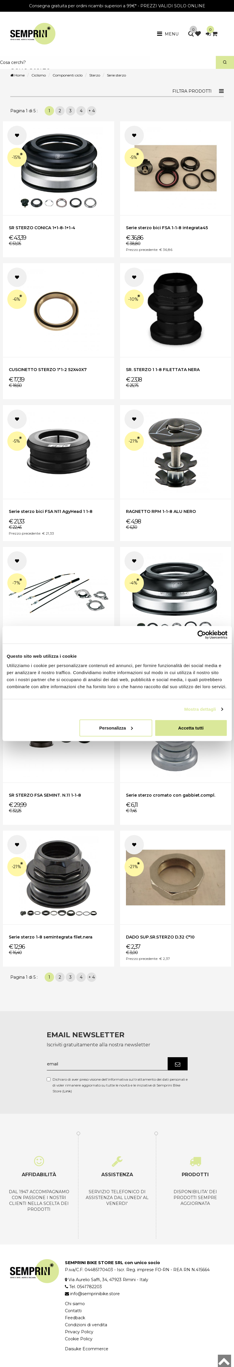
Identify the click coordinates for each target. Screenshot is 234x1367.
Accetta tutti (191, 727)
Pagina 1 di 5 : (25, 110)
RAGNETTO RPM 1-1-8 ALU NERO (161, 511)
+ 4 (91, 110)
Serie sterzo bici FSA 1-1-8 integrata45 (167, 227)
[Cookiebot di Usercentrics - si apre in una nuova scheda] (201, 634)
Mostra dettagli (200, 709)
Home (17, 75)
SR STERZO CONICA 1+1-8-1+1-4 (42, 227)
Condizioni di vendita (86, 1324)
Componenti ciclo (68, 75)
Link (67, 1091)
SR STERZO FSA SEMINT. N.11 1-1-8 (45, 795)
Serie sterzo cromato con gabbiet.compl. (170, 795)
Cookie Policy (78, 1339)
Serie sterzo (116, 75)
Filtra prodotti (192, 91)
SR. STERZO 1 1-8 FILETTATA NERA (163, 369)
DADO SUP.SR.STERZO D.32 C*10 (160, 937)
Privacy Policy (79, 1331)
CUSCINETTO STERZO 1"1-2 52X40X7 (48, 369)
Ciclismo (38, 75)
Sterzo (94, 75)
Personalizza (116, 727)
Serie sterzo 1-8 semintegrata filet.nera (50, 937)
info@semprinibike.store (95, 1293)
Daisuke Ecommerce (86, 1348)
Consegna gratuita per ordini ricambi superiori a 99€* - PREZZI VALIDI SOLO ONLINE (117, 5)
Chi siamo (75, 1303)
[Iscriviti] (178, 1063)
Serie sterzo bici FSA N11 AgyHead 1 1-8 (50, 511)
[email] (107, 1063)
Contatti (73, 1310)
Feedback (75, 1317)
